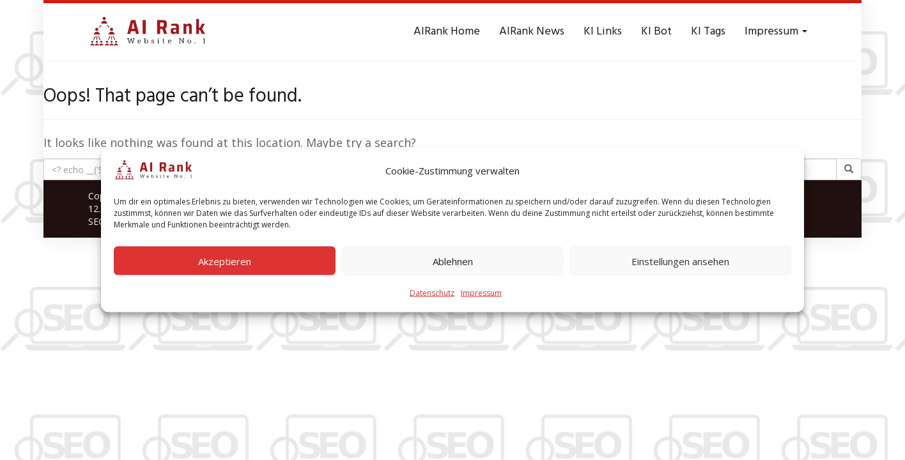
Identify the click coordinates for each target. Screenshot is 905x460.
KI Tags (708, 31)
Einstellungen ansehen (680, 260)
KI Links (603, 31)
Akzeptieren (224, 260)
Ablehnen (453, 260)
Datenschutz (432, 293)
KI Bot (656, 31)
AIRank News (531, 31)
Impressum (481, 293)
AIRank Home (447, 31)
